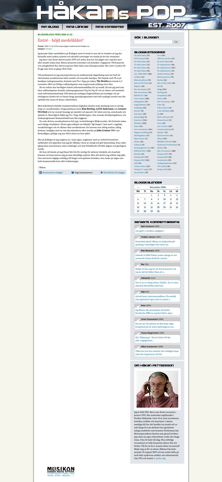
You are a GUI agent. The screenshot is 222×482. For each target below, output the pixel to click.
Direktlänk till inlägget (112, 172)
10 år (159, 55)
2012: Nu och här (164, 58)
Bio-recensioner (140, 89)
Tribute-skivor (140, 166)
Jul (158, 114)
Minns (160, 138)
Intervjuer (138, 114)
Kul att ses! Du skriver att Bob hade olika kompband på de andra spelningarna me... (155, 325)
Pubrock (137, 145)
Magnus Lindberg (141, 132)
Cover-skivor (139, 98)
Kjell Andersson (163, 117)
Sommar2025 (139, 160)
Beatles (160, 80)
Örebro (137, 141)
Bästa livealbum (140, 80)
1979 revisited (139, 58)
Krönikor (49, 49)
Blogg (159, 89)
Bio (158, 86)
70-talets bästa (140, 64)
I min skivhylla (163, 111)
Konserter (138, 120)
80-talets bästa (140, 68)
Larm (159, 123)
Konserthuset (162, 120)
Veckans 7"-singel (141, 169)
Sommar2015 (162, 157)
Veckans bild (162, 169)
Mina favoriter (163, 135)
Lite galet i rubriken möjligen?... (150, 230)
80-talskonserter (164, 68)
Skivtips (137, 154)
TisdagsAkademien (165, 163)
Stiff (136, 163)
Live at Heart (162, 126)
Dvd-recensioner (164, 101)
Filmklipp (138, 108)
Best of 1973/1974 (141, 83)
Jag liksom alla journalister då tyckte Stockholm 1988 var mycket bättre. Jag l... (154, 311)
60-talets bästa (163, 61)
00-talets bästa (140, 55)
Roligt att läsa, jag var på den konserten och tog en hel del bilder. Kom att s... (155, 270)
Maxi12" (160, 132)
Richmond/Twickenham (167, 145)
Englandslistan (140, 104)
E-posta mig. (160, 458)
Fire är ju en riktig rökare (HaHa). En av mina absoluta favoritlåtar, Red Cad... (156, 284)
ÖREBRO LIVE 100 (164, 141)
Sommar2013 (139, 157)
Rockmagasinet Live (142, 148)
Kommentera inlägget (51, 172)
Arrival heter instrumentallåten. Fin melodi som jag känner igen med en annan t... (155, 298)
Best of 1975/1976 (164, 83)
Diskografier (139, 101)
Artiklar (137, 77)
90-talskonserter (164, 71)
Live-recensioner (141, 129)
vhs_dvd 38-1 (139, 172)
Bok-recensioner (141, 92)
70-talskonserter (164, 64)
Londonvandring (164, 129)
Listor (136, 126)
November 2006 (158, 187)
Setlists (160, 148)
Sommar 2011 (162, 154)
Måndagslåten (140, 135)
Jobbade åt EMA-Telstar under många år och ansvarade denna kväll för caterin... (156, 257)
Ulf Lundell (161, 166)
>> (177, 187)
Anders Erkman (163, 74)
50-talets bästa (140, 61)
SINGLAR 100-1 (140, 151)
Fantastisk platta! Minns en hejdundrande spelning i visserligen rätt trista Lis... (155, 243)
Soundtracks (162, 160)
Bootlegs (160, 92)
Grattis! (137, 111)
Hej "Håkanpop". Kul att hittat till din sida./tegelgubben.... (153, 339)
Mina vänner (139, 138)
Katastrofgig (139, 117)
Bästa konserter (163, 77)
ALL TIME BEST (140, 74)
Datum (160, 98)
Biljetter (137, 86)
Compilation (162, 95)
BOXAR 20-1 (139, 95)
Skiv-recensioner (164, 151)
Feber (159, 104)
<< (138, 187)
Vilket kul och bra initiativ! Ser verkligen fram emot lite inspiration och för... (157, 353)
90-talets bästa (140, 71)
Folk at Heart (162, 108)
